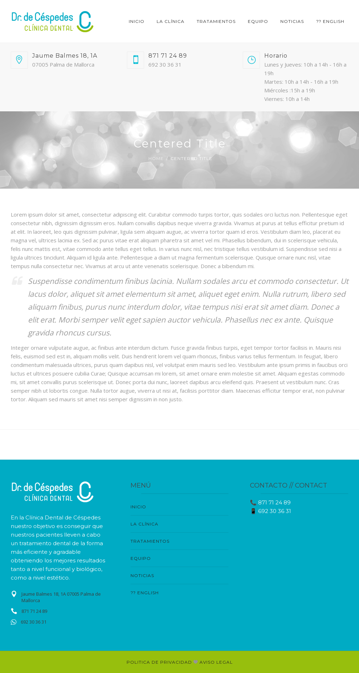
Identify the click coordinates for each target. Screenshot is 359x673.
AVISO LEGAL (216, 662)
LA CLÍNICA (171, 21)
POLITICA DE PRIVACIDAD (160, 662)
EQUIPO (258, 21)
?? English (330, 21)
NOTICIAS (292, 21)
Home (156, 158)
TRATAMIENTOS (216, 21)
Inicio (136, 21)
